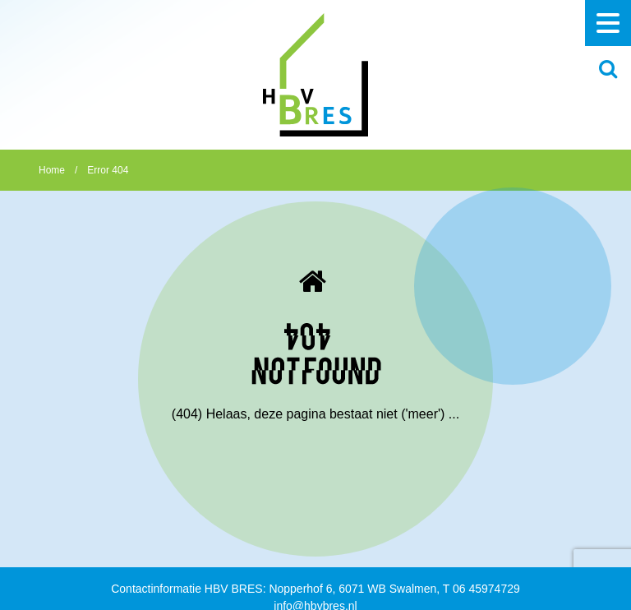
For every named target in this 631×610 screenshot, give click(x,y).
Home (52, 170)
